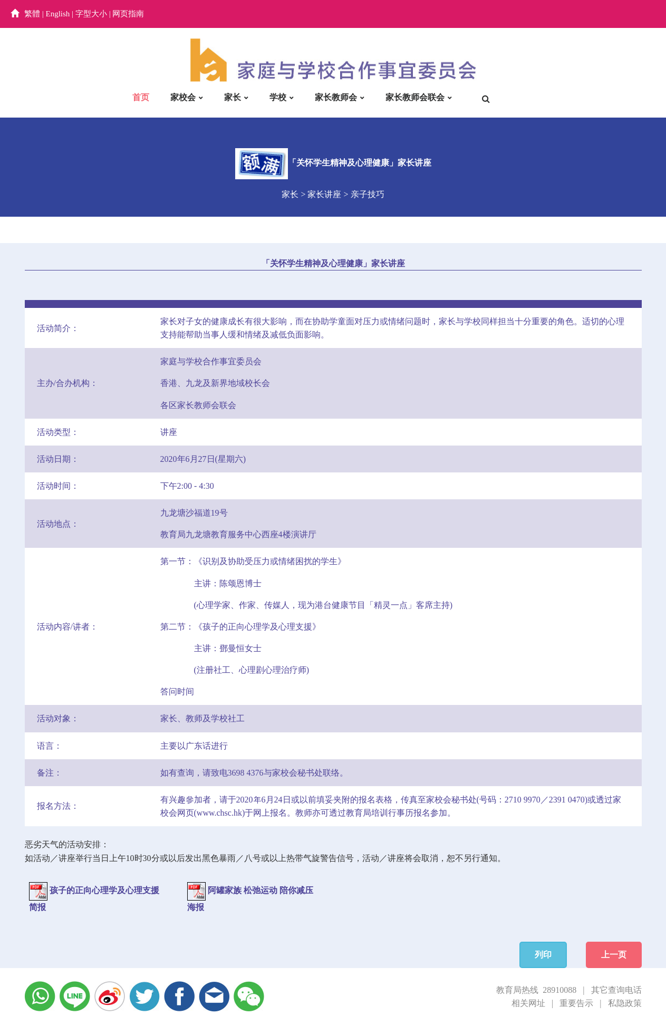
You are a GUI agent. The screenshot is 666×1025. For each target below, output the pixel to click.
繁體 (32, 13)
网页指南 (128, 13)
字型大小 (91, 13)
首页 (140, 97)
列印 (543, 954)
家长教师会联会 (415, 97)
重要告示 (576, 1003)
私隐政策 (625, 1003)
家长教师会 (336, 97)
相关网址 (528, 1003)
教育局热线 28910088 (536, 989)
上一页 (613, 954)
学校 (277, 97)
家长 (232, 97)
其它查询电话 (616, 989)
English (58, 13)
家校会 (183, 97)
